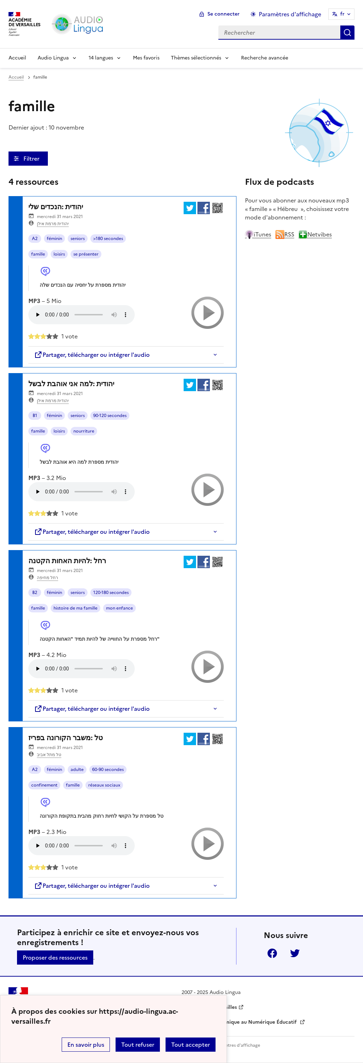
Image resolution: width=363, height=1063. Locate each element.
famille (38, 254)
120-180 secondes (111, 592)
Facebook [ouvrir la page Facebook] (272, 953)
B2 (34, 592)
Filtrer (32, 158)
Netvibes (315, 234)
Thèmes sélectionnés (196, 58)
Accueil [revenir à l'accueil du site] (16, 77)
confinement (44, 785)
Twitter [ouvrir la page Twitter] (294, 953)
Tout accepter (190, 1044)
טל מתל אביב (49, 754)
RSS (284, 234)
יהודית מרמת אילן (53, 224)
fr (342, 14)
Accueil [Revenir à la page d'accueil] (17, 58)
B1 (35, 415)
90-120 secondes (110, 415)
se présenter (86, 254)
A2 (35, 238)
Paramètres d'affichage (236, 1045)
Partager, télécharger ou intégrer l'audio (92, 354)
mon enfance (119, 608)
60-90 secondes (108, 769)
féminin (54, 238)
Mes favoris (146, 58)
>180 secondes (108, 238)
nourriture (83, 431)
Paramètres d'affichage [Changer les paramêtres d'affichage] (290, 14)
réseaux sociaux (104, 785)
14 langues (101, 58)
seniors (78, 238)
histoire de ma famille (75, 608)
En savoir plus (85, 1044)
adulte (77, 769)
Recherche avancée (264, 58)
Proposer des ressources (55, 957)
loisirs (59, 254)
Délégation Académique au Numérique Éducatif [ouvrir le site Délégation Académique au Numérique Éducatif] (240, 1022)
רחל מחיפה (47, 578)
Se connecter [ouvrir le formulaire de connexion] (223, 14)
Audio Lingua (53, 58)
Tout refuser (137, 1044)
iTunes (258, 234)
